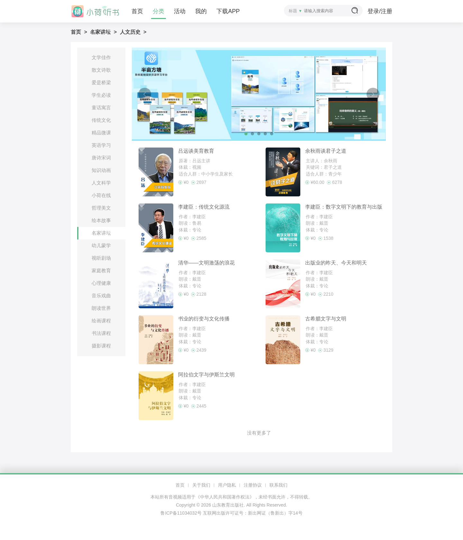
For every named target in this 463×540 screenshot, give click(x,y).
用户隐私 (227, 485)
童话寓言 (101, 107)
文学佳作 (101, 57)
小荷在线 (101, 195)
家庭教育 (101, 270)
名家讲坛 (100, 32)
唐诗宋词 (101, 157)
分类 (158, 11)
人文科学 (101, 182)
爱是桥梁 (101, 82)
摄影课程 (101, 345)
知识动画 (101, 170)
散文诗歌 (101, 70)
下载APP (228, 11)
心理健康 (101, 283)
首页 (137, 11)
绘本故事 (101, 220)
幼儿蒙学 (101, 245)
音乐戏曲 (101, 295)
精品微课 (101, 132)
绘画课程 (101, 320)
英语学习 (101, 145)
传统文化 (101, 120)
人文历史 (130, 32)
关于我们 (201, 485)
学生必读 (101, 95)
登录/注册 (380, 11)
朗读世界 (101, 308)
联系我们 (278, 485)
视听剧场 (101, 258)
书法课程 (101, 333)
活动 (180, 11)
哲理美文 (101, 208)
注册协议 (253, 485)
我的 (201, 11)
